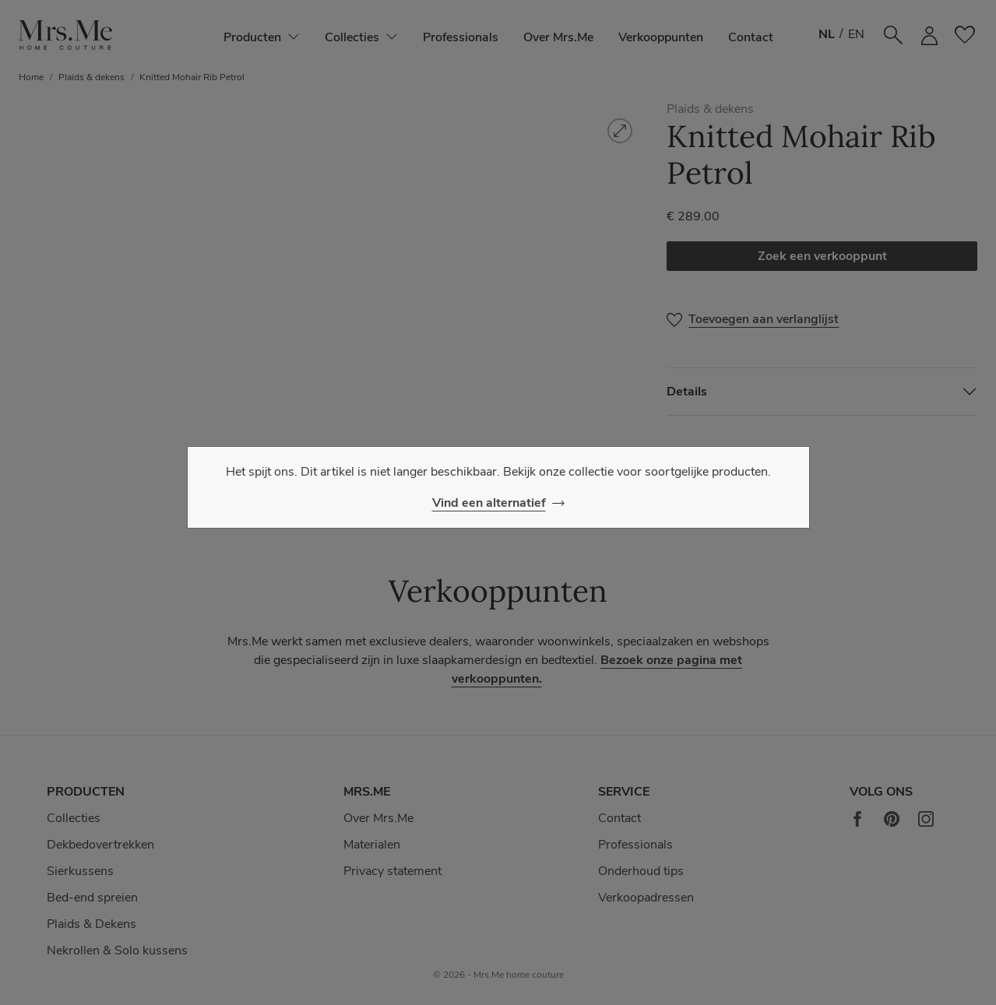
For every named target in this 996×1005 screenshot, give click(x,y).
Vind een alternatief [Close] (489, 502)
